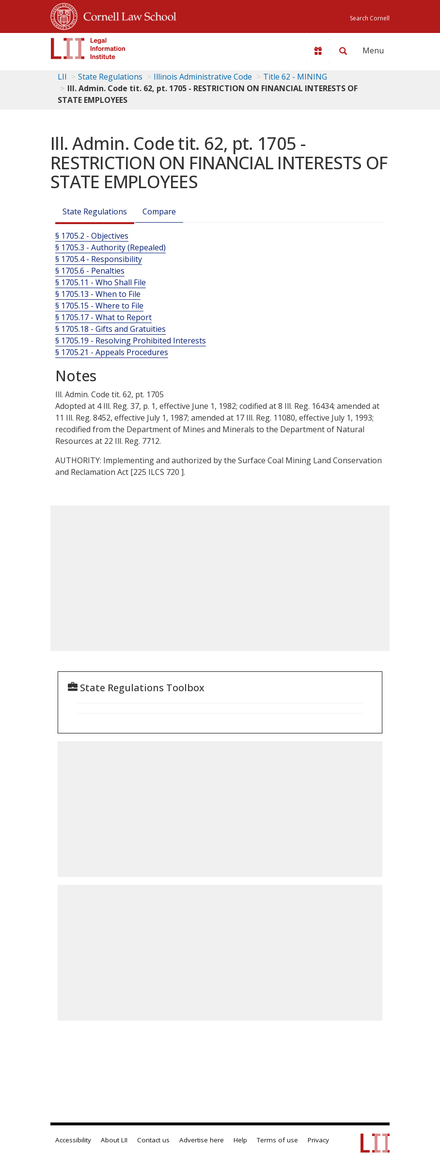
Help (240, 1140)
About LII (114, 1140)
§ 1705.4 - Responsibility (98, 259)
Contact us (153, 1140)
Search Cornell (370, 18)
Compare (159, 211)
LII (62, 76)
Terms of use (277, 1140)
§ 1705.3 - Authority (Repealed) (110, 247)
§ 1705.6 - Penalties (90, 270)
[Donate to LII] (318, 51)
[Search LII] (343, 51)
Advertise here (201, 1140)
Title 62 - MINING (295, 76)
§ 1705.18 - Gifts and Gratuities (110, 329)
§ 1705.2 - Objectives (91, 235)
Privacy (318, 1140)
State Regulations (110, 76)
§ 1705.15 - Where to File (99, 305)
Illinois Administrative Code (203, 76)
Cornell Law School (127, 15)
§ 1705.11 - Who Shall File (100, 282)
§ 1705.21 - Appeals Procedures (111, 352)
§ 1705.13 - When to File (98, 294)
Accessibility (73, 1140)
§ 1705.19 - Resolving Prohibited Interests (130, 340)
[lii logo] (88, 48)
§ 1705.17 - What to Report (103, 317)
